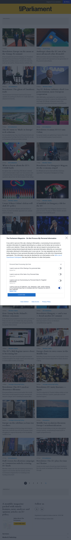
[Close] (67, 238)
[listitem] (36, 264)
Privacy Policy (46, 301)
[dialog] (35, 270)
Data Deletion (24, 301)
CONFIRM (21, 294)
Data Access (35, 301)
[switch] (60, 268)
